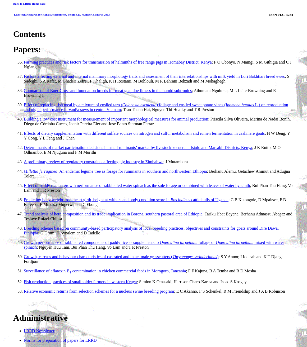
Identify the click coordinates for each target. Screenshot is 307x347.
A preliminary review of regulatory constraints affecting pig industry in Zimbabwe (93, 162)
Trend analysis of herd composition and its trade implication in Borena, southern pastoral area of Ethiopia (113, 214)
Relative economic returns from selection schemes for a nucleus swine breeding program (99, 291)
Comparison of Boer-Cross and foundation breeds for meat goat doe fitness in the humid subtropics (108, 90)
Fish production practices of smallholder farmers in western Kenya (80, 281)
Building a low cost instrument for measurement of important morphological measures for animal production (116, 119)
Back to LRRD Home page (29, 3)
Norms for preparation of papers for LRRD (60, 340)
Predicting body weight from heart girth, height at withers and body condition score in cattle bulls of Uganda (126, 199)
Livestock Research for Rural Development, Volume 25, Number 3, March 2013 (62, 14)
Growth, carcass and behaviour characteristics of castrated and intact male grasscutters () (121, 256)
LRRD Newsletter (39, 331)
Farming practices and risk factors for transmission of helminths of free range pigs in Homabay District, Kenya (118, 62)
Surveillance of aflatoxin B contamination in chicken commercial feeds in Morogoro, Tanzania (105, 271)
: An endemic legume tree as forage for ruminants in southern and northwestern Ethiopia (115, 171)
